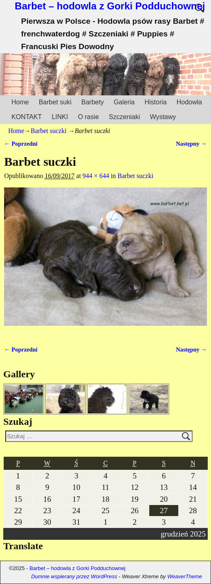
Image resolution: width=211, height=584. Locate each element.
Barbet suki (55, 102)
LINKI (60, 116)
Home (20, 102)
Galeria (124, 102)
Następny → (191, 143)
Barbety (92, 102)
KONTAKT (26, 116)
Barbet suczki (49, 130)
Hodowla (189, 102)
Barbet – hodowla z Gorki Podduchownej (110, 5)
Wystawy (163, 116)
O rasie (88, 116)
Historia (155, 102)
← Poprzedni (20, 143)
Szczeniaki (124, 116)
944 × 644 (96, 175)
